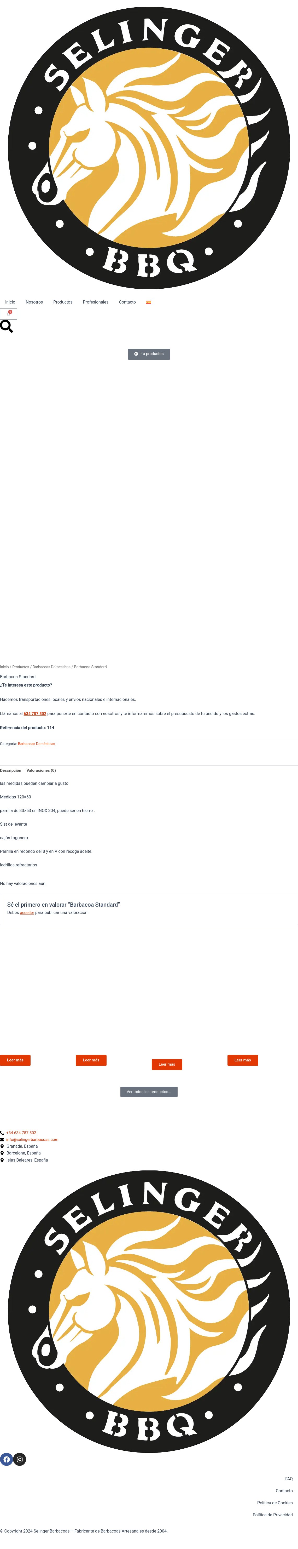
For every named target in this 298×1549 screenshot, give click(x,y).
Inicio (10, 302)
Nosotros (34, 302)
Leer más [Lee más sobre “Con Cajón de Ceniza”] (16, 1061)
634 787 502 (36, 713)
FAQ (289, 1478)
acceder (27, 913)
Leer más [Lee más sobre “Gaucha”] (244, 1061)
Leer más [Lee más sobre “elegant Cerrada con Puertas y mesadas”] (168, 1066)
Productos (62, 302)
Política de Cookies (275, 1502)
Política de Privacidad (273, 1514)
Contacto (127, 302)
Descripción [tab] (11, 770)
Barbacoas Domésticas (53, 667)
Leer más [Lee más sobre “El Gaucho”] (92, 1061)
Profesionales (95, 302)
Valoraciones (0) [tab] (42, 770)
